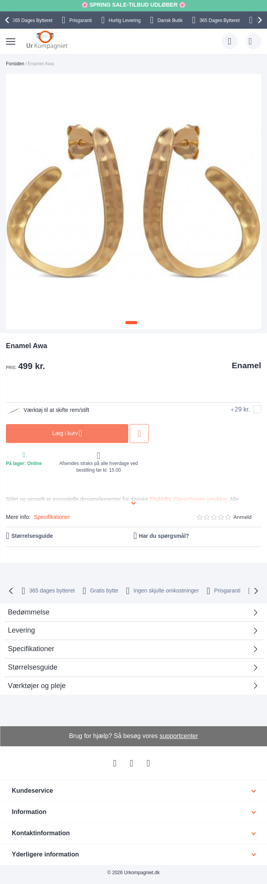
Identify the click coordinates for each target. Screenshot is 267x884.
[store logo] (47, 40)
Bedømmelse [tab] (29, 612)
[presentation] (8, 20)
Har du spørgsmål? (164, 536)
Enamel (246, 365)
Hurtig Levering (124, 20)
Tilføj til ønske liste (142, 433)
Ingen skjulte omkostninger (166, 590)
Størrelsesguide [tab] (32, 667)
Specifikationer (52, 517)
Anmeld (243, 517)
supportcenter (179, 736)
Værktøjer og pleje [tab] (37, 686)
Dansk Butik (169, 20)
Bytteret (32, 20)
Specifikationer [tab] (31, 649)
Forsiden (15, 63)
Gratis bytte (104, 590)
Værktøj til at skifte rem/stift (48, 410)
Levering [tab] (21, 630)
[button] (131, 322)
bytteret (52, 590)
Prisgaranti (80, 20)
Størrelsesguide (32, 536)
